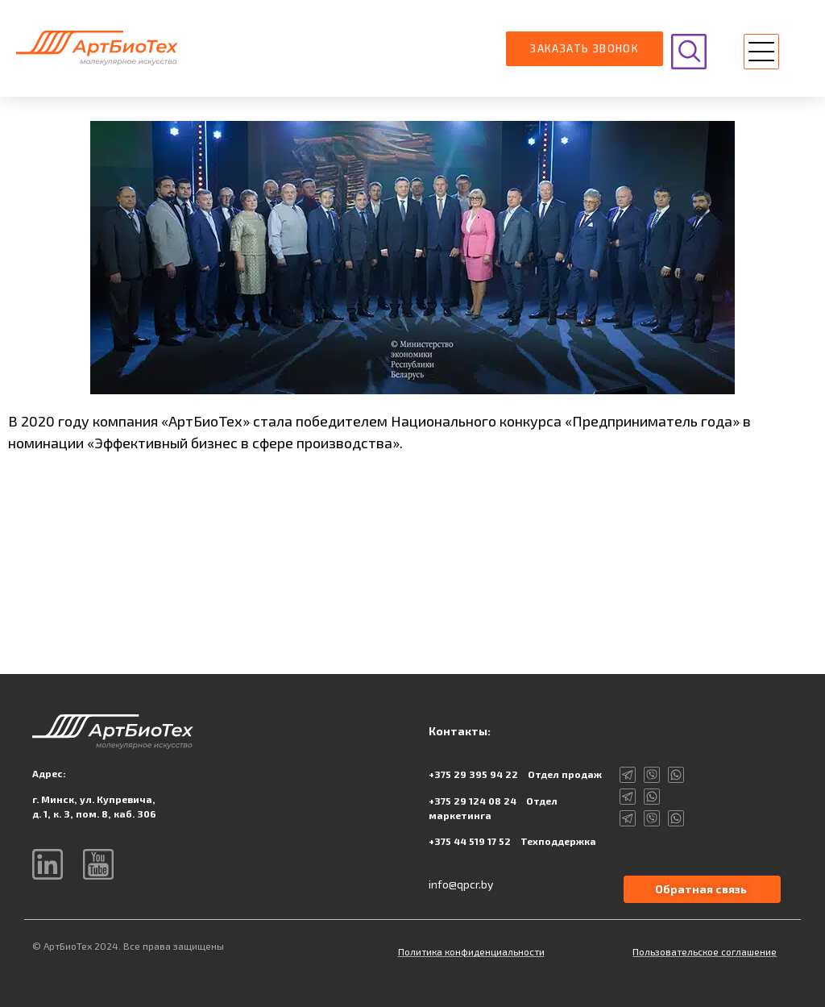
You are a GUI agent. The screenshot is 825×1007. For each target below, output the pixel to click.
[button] (761, 53)
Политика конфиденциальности (471, 951)
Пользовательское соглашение (704, 951)
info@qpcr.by (461, 884)
